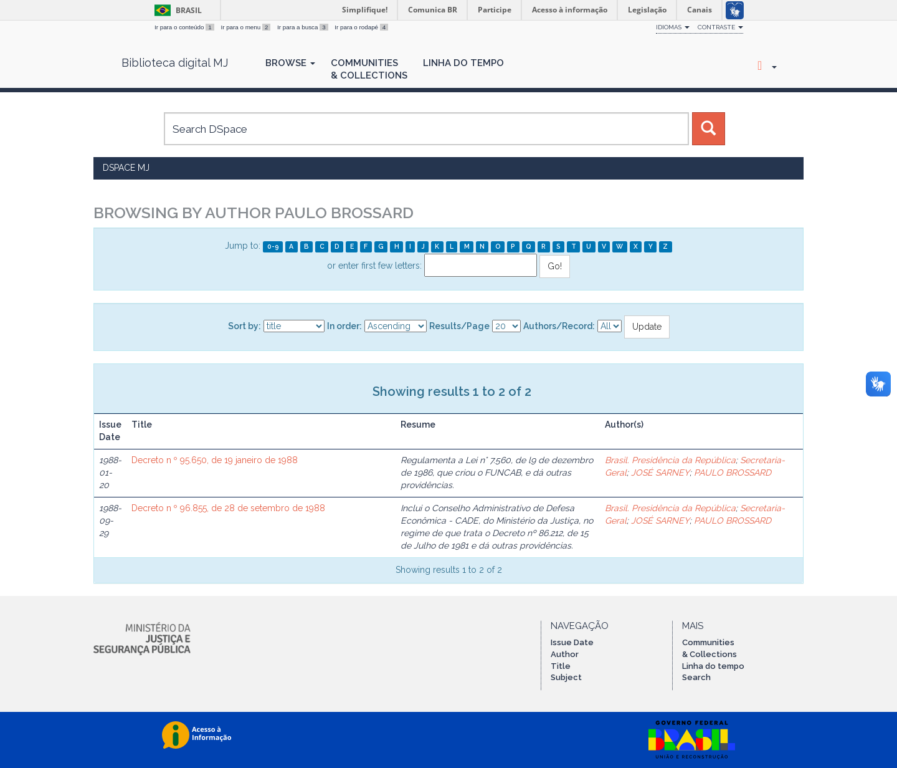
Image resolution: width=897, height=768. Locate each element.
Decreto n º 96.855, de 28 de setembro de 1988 (228, 508)
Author (565, 654)
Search (696, 677)
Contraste (720, 27)
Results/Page (459, 326)
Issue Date (572, 642)
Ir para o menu (246, 27)
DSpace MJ (126, 168)
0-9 (273, 246)
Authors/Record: (559, 326)
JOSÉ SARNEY (660, 473)
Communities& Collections (369, 69)
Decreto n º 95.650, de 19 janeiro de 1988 (214, 460)
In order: (344, 326)
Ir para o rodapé (361, 27)
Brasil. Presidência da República (670, 460)
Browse (290, 63)
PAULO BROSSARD (732, 473)
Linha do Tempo (463, 63)
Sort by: (244, 326)
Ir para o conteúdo (185, 27)
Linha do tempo (713, 666)
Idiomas (673, 27)
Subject (566, 677)
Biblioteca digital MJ (174, 63)
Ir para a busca (303, 27)
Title (561, 666)
